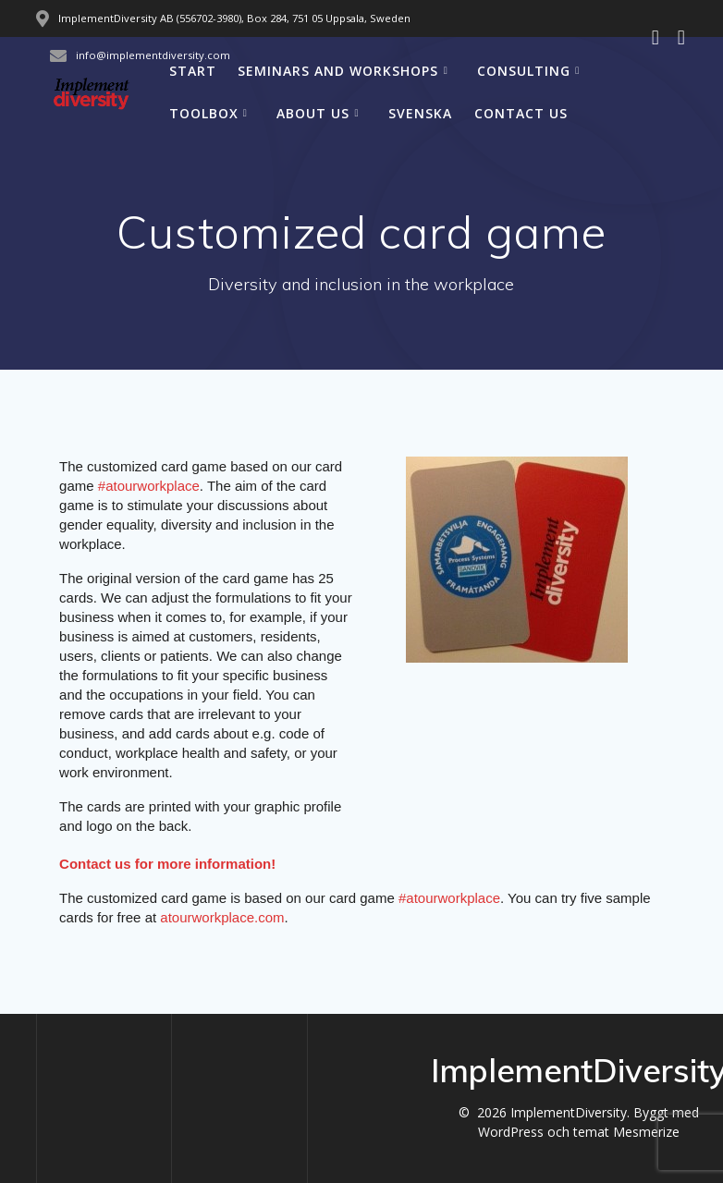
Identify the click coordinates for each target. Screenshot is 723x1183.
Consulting (523, 70)
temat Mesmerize (626, 1131)
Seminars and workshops (338, 70)
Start (192, 70)
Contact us (521, 113)
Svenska (420, 113)
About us (312, 113)
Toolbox (204, 113)
